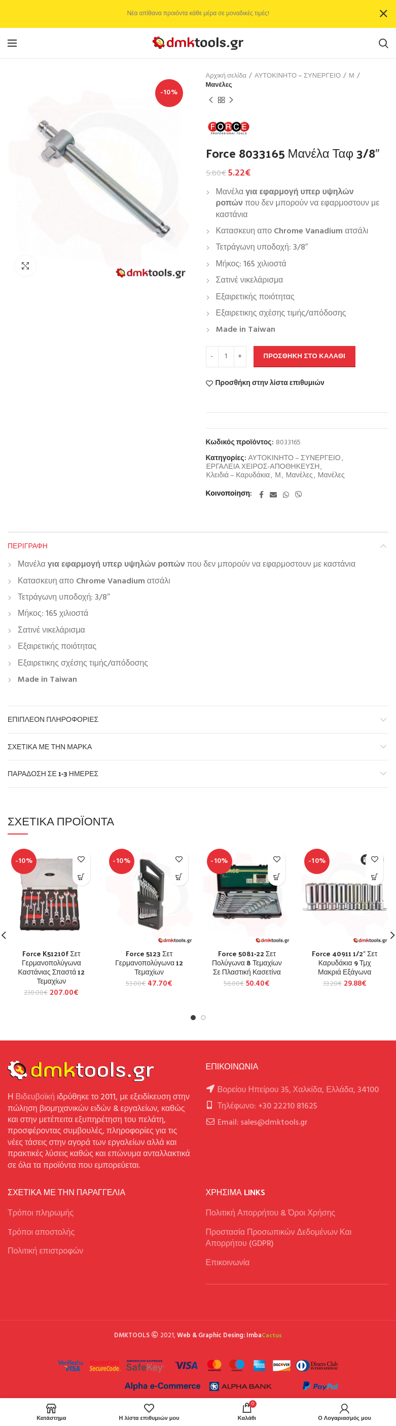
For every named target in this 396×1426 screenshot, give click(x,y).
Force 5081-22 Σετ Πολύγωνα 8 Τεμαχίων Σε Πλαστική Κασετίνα (247, 963)
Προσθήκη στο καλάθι (305, 356)
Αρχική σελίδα (226, 76)
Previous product (211, 100)
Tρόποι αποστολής (41, 1232)
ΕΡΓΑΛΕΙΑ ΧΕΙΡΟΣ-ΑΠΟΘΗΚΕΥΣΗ (263, 467)
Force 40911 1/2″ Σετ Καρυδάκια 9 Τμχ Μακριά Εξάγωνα (344, 963)
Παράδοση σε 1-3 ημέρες (53, 773)
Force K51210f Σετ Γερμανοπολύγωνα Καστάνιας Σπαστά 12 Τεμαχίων (51, 967)
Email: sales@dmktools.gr (263, 1122)
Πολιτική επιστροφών (45, 1251)
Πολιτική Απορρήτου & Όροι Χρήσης (271, 1213)
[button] (81, 877)
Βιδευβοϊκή (35, 1097)
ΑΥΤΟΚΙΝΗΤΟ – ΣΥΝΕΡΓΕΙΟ (298, 76)
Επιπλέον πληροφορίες (53, 719)
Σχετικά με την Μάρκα (50, 746)
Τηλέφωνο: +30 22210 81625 (267, 1106)
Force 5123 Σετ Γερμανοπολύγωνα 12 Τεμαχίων (149, 963)
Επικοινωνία (228, 1263)
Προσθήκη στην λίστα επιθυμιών (270, 383)
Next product (231, 100)
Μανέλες (219, 85)
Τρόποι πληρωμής (41, 1213)
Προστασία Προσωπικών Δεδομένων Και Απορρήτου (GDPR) (279, 1238)
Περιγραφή (28, 545)
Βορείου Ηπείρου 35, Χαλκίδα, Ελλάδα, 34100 (298, 1090)
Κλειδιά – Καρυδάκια (238, 476)
